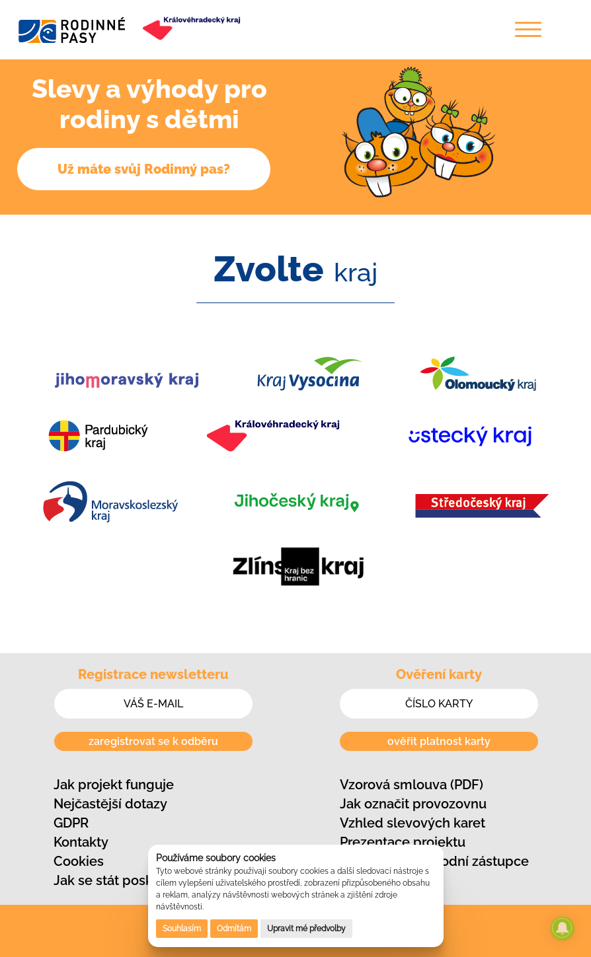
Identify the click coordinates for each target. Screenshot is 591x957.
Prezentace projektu (402, 842)
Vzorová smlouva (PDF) (411, 785)
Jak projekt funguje (114, 785)
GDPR (71, 823)
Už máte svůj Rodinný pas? (144, 169)
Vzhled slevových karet (412, 823)
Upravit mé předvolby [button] (306, 928)
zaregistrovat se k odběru (153, 741)
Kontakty (81, 842)
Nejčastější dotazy (110, 804)
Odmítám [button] (234, 928)
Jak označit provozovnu (413, 804)
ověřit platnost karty (439, 741)
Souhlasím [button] (182, 928)
